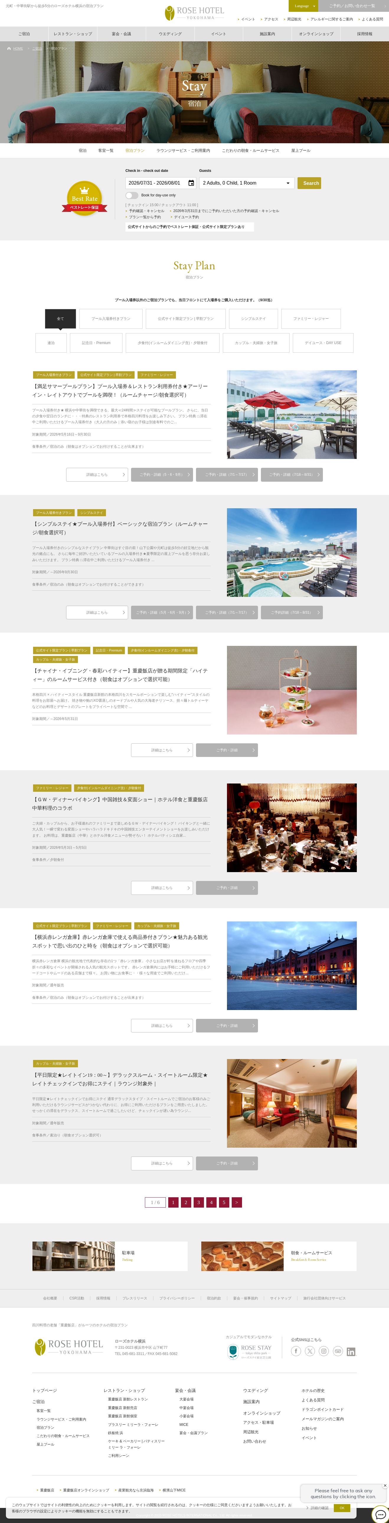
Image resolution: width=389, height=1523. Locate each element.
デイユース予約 (186, 217)
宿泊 (82, 150)
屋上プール (300, 150)
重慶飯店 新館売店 (122, 1408)
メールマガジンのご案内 (323, 1419)
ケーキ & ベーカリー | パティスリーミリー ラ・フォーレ (136, 1444)
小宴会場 (186, 1416)
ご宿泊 (24, 34)
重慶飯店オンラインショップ (86, 1490)
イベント (248, 19)
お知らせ (309, 1428)
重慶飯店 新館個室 (122, 1416)
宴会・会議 (121, 34)
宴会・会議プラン (193, 1433)
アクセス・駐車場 (258, 1422)
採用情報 (364, 34)
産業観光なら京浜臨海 (136, 1490)
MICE (183, 1425)
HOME (18, 48)
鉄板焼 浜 (115, 1433)
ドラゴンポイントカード (323, 1409)
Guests (205, 171)
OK (342, 1508)
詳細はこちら (97, 475)
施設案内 (267, 34)
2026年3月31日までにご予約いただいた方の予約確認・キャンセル (226, 211)
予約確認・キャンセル (146, 211)
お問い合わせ (254, 1441)
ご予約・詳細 (227, 750)
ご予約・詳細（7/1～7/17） (227, 475)
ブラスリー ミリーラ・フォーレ (133, 1425)
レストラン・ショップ (73, 34)
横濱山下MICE (174, 1490)
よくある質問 (372, 19)
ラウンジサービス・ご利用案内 (183, 150)
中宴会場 (186, 1408)
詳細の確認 (319, 1508)
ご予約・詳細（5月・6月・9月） (162, 612)
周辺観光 (294, 19)
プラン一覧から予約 (145, 217)
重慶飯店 (47, 1490)
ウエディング (170, 34)
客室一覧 (106, 150)
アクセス (271, 19)
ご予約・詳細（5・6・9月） (162, 475)
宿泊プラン (135, 150)
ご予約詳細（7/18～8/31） (292, 612)
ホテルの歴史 (313, 1390)
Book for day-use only (150, 195)
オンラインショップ (316, 34)
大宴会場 (186, 1399)
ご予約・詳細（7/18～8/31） (292, 475)
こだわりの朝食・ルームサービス (251, 150)
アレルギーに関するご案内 (331, 19)
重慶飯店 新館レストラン (128, 1399)
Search (311, 183)
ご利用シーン (118, 1456)
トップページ (44, 1390)
